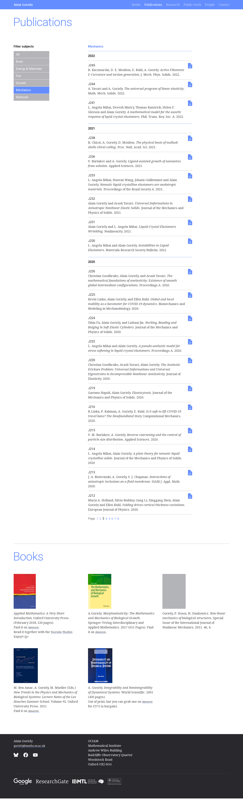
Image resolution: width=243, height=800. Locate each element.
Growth (21, 83)
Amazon (34, 627)
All (18, 54)
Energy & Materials (29, 69)
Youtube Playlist (62, 632)
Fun (18, 76)
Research (173, 4)
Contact (224, 4)
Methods (22, 97)
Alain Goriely (25, 4)
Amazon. (34, 711)
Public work (192, 4)
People (210, 4)
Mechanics (23, 90)
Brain (19, 61)
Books (136, 4)
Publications (153, 4)
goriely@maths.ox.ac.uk (31, 746)
